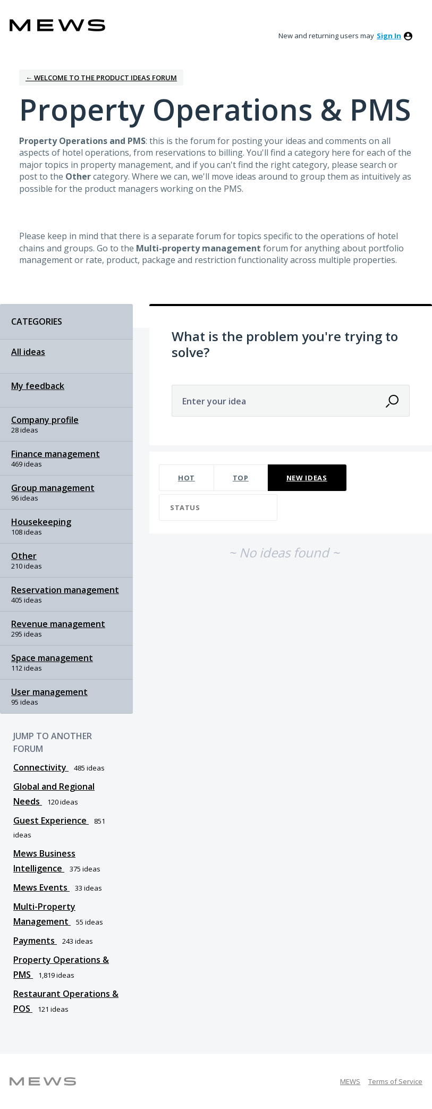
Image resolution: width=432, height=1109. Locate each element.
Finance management (55, 454)
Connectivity (41, 767)
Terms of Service (395, 1081)
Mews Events (41, 887)
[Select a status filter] (218, 507)
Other (24, 556)
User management (49, 692)
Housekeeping (41, 522)
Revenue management (58, 624)
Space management (52, 658)
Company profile (45, 420)
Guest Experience (51, 820)
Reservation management (65, 590)
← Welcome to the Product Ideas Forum (101, 77)
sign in (389, 35)
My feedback (37, 386)
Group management (53, 488)
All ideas (28, 352)
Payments (35, 940)
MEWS (350, 1081)
